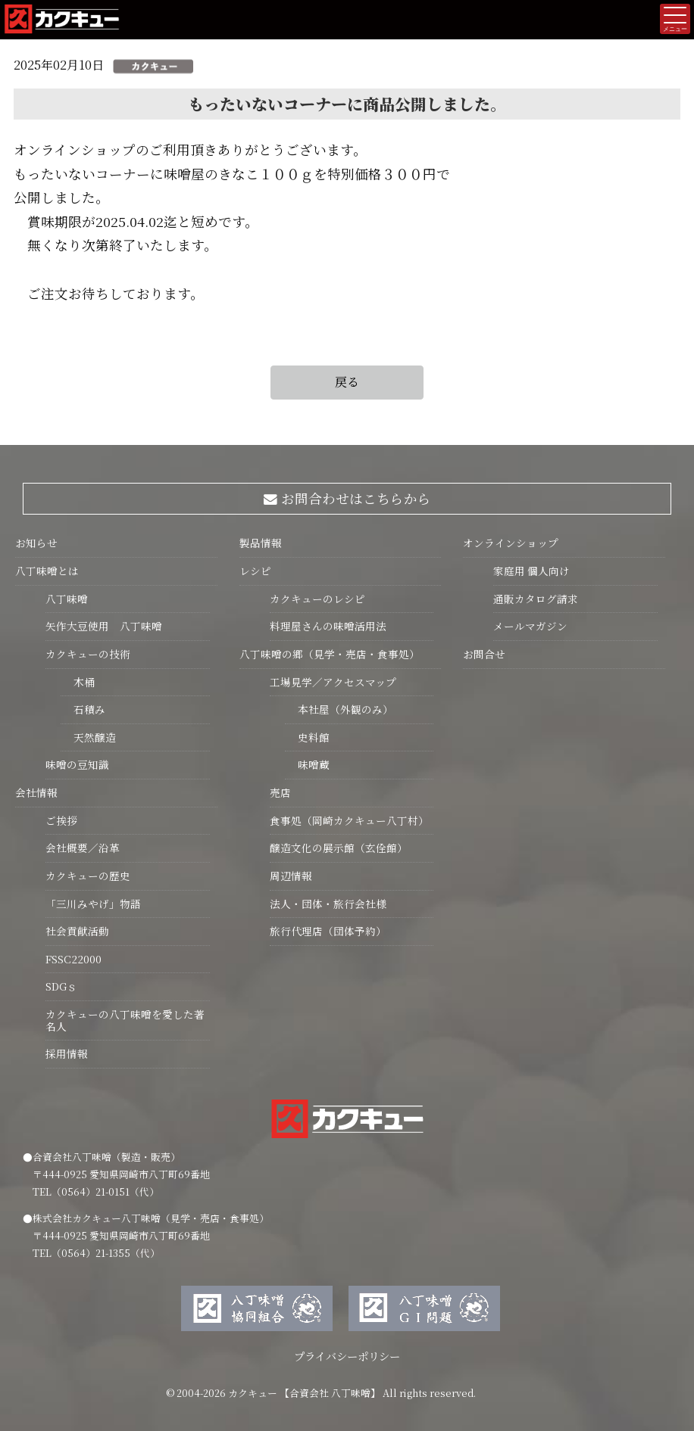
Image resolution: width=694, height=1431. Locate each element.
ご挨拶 (61, 820)
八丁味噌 (66, 598)
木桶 (78, 681)
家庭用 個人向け (531, 570)
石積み (83, 709)
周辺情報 (291, 875)
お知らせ (36, 542)
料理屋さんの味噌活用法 (328, 625)
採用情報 (66, 1053)
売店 (280, 792)
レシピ (255, 570)
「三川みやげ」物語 (93, 903)
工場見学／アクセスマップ (333, 681)
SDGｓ (61, 986)
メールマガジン (530, 625)
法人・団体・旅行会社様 (328, 903)
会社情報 (36, 792)
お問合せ (484, 653)
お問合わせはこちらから (347, 498)
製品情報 (260, 542)
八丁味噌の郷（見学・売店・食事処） (329, 653)
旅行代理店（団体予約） (328, 930)
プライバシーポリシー (347, 1356)
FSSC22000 (73, 958)
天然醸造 (88, 737)
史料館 (307, 737)
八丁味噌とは (47, 570)
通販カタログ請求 (535, 598)
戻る (347, 381)
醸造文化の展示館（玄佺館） (339, 847)
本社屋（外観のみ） (339, 709)
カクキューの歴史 (87, 875)
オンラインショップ (510, 542)
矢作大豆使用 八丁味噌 (103, 625)
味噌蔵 (307, 764)
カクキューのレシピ (317, 598)
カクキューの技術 (87, 653)
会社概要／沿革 (82, 847)
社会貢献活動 (77, 930)
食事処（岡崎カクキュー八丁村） (349, 820)
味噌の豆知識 (77, 764)
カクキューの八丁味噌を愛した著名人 (125, 1020)
